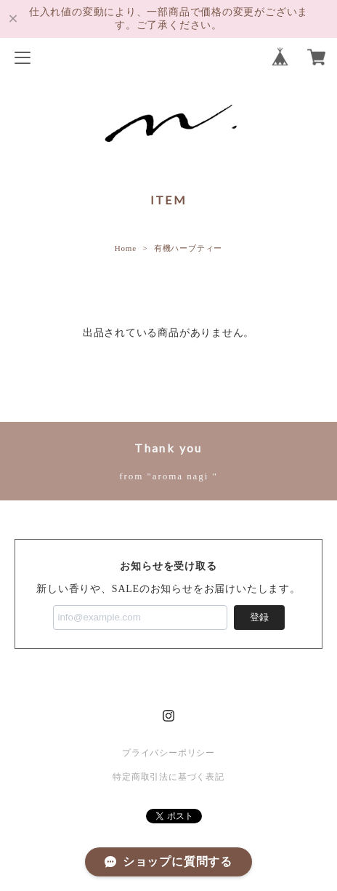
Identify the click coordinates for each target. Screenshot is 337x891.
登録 (259, 617)
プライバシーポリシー (168, 753)
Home (126, 248)
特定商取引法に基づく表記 (168, 777)
